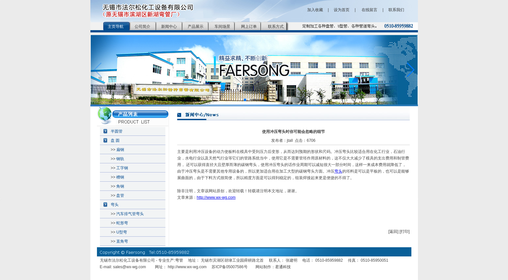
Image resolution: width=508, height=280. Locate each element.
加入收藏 (315, 10)
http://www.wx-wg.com (216, 197)
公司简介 (142, 26)
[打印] (405, 231)
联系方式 (276, 26)
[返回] (393, 231)
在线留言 (369, 10)
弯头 (115, 204)
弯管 (179, 260)
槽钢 (120, 177)
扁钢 (120, 149)
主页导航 (115, 26)
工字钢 (122, 168)
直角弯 (122, 241)
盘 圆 (115, 140)
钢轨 (120, 159)
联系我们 (396, 10)
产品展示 (195, 26)
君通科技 (283, 267)
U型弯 (121, 232)
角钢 (120, 186)
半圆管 (116, 131)
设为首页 (341, 10)
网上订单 (249, 26)
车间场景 (222, 26)
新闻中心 (169, 26)
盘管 (120, 195)
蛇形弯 (122, 223)
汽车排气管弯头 (130, 214)
